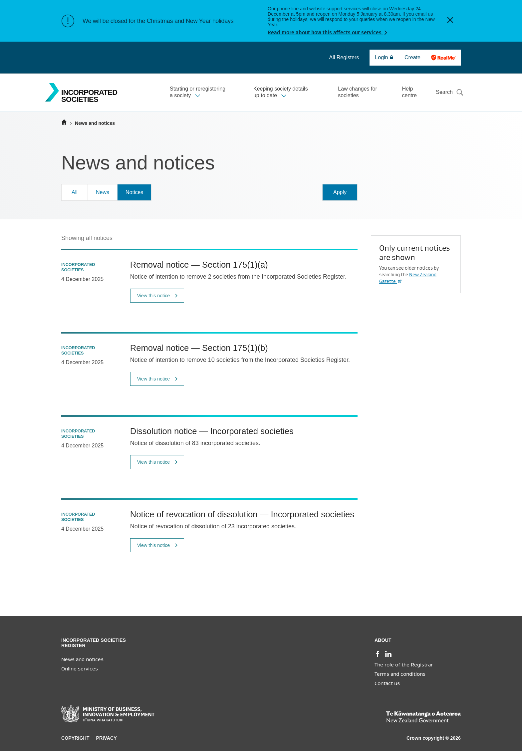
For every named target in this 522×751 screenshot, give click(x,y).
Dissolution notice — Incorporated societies (212, 431)
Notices (134, 192)
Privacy (106, 738)
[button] (450, 21)
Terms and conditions (400, 674)
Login (384, 58)
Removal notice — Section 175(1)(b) (199, 348)
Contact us (387, 683)
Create (414, 58)
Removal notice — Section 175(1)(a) (199, 264)
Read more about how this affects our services (325, 32)
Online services (79, 669)
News (102, 192)
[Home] (64, 122)
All (344, 57)
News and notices (82, 659)
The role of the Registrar (404, 665)
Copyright (75, 738)
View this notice (157, 295)
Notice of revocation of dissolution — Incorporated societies (242, 514)
